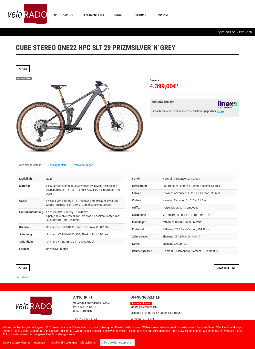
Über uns (141, 14)
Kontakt (163, 14)
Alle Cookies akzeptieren (117, 342)
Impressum (40, 342)
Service (119, 14)
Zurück (22, 68)
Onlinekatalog (63, 14)
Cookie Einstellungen (64, 342)
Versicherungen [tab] (83, 164)
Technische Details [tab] (30, 164)
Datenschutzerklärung (16, 342)
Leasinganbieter (93, 14)
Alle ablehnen (88, 342)
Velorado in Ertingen (235, 32)
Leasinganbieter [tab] (57, 164)
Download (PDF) (227, 267)
